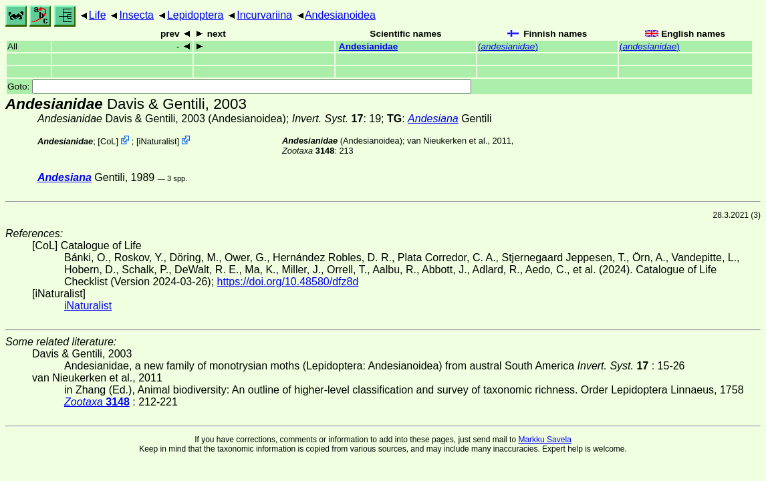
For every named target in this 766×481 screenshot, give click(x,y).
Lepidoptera (195, 15)
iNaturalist (158, 141)
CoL (108, 141)
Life (97, 15)
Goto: (239, 87)
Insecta (136, 15)
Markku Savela (544, 439)
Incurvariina (264, 15)
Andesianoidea (340, 15)
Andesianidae (368, 46)
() (508, 46)
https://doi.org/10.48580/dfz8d (288, 281)
